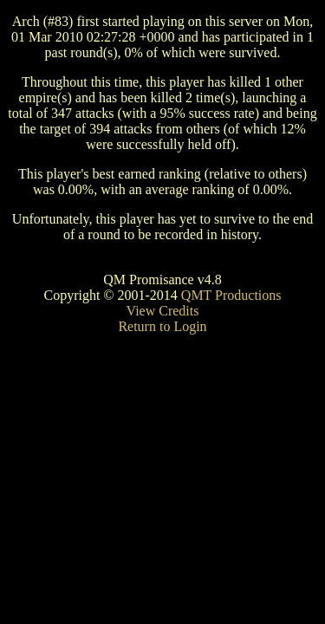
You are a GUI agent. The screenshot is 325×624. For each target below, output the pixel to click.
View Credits (163, 310)
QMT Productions (231, 295)
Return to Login (162, 326)
